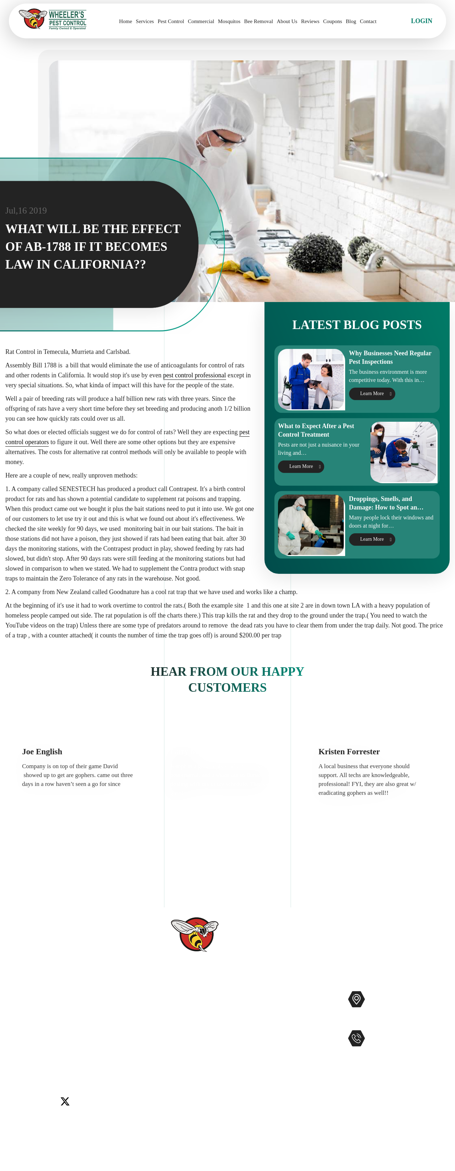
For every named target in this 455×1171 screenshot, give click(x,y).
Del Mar (45, 1039)
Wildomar (21, 1057)
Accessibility (181, 1087)
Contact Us (179, 1042)
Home (125, 21)
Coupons (332, 21)
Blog (351, 21)
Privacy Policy (184, 1110)
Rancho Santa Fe (80, 1048)
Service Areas (182, 1076)
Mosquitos (229, 21)
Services (145, 21)
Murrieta (44, 1048)
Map (439, 1022)
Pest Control (170, 21)
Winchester (51, 1057)
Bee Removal (258, 21)
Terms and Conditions (193, 1121)
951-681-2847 (399, 1053)
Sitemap (175, 1098)
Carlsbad (20, 1039)
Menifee (19, 1048)
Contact (368, 21)
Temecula (118, 1048)
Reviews (310, 21)
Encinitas (71, 1039)
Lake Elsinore (104, 1039)
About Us (287, 21)
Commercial (201, 21)
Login (421, 21)
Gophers (263, 1042)
